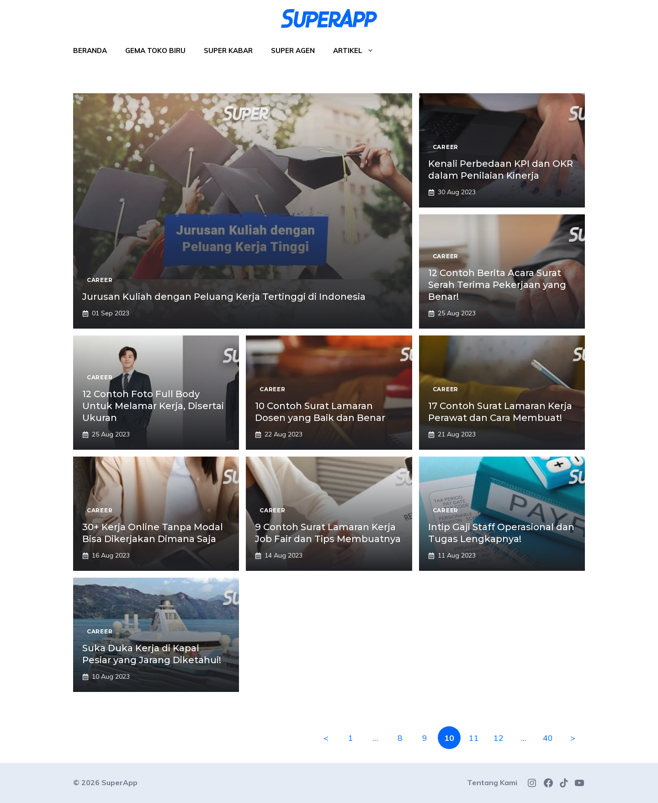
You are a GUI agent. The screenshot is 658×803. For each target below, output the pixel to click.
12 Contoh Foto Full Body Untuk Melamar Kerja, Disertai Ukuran (153, 405)
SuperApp (119, 782)
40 (548, 738)
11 (474, 738)
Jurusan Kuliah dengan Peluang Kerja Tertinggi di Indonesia (224, 296)
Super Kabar (228, 50)
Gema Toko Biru (155, 50)
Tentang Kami (492, 782)
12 (499, 738)
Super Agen (293, 50)
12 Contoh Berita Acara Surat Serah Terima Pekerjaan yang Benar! (497, 284)
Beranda (90, 50)
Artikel (358, 50)
